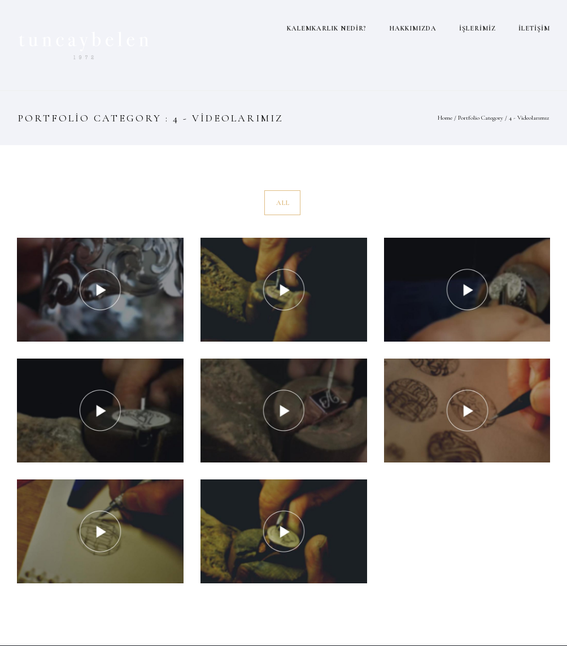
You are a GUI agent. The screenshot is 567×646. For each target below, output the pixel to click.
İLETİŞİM (534, 28)
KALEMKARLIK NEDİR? (327, 28)
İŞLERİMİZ (477, 28)
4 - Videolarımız (529, 117)
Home (445, 117)
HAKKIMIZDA (413, 28)
